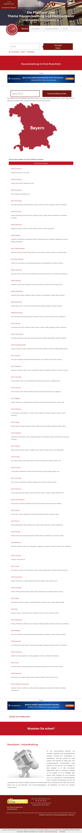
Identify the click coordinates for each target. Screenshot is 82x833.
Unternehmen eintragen (51, 29)
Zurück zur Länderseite (19, 717)
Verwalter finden (58, 46)
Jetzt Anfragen (35, 29)
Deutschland (14, 52)
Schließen (62, 831)
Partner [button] (65, 29)
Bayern (23, 52)
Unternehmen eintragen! (41, 163)
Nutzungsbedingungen (60, 815)
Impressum (71, 815)
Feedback (42, 815)
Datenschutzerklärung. (50, 831)
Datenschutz (49, 815)
